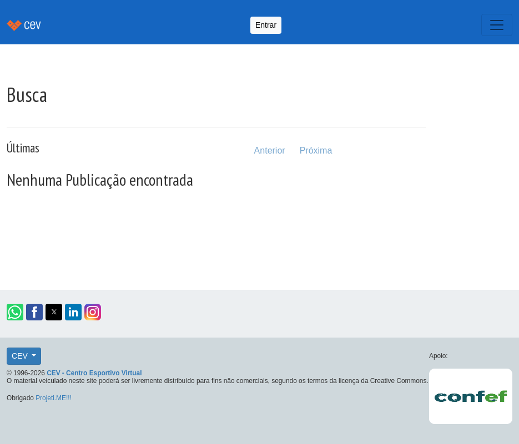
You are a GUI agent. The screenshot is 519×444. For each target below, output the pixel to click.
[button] (15, 312)
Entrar (265, 25)
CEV (21, 355)
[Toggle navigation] (496, 25)
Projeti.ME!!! (54, 398)
